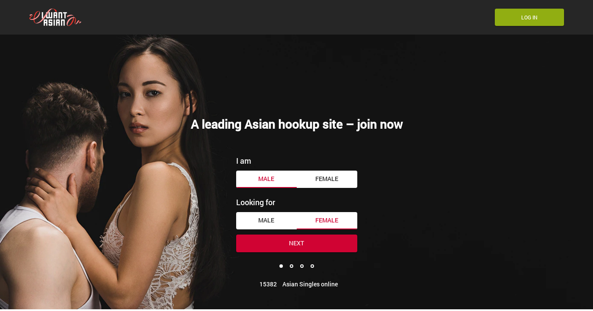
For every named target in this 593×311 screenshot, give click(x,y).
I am (243, 161)
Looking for (255, 202)
